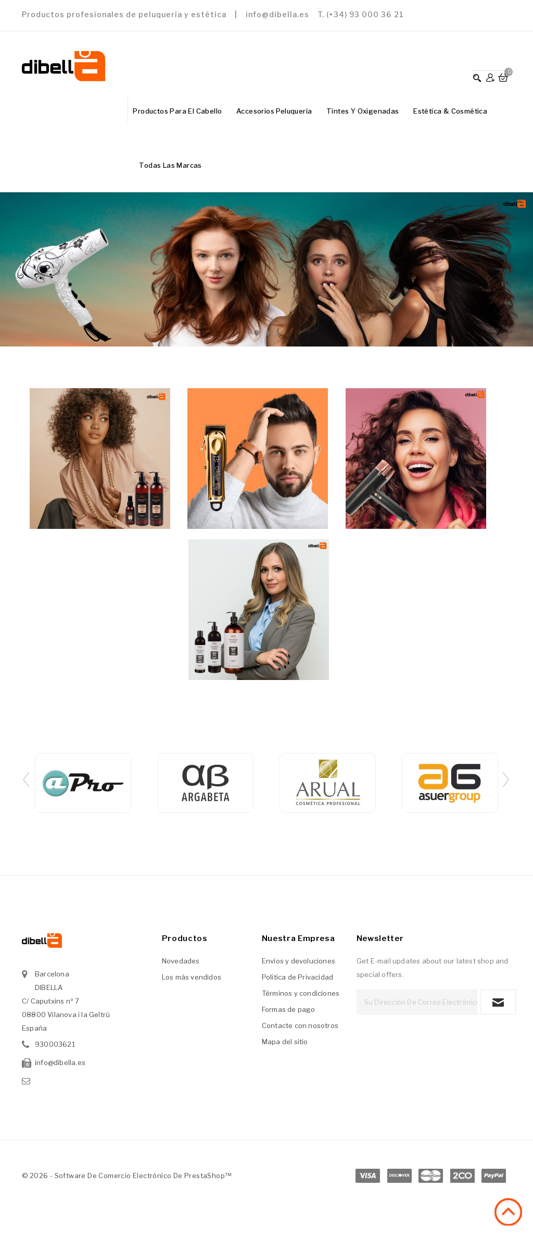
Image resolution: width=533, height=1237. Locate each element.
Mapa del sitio (285, 1041)
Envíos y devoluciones (298, 961)
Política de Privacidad (297, 977)
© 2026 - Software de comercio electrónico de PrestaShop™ (126, 1175)
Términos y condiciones (300, 993)
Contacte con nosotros (300, 1025)
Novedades (181, 961)
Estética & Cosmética (450, 111)
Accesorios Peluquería (274, 111)
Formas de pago (288, 1009)
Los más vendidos (191, 977)
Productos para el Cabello (177, 111)
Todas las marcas (170, 165)
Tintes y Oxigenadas (362, 111)
